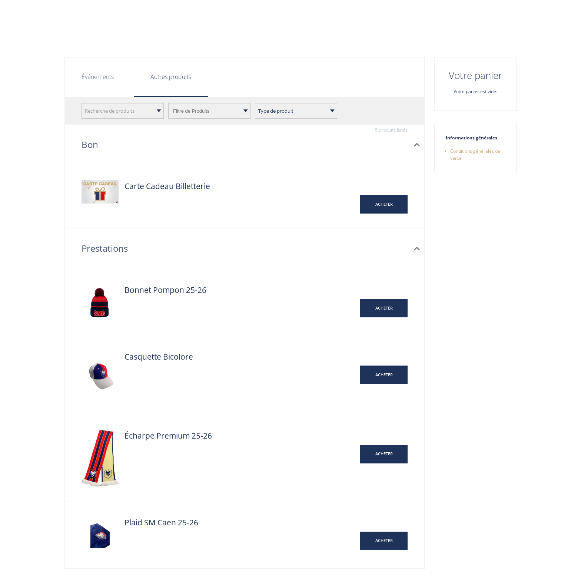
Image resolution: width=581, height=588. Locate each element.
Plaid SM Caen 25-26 (161, 522)
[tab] (171, 77)
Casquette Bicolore (158, 356)
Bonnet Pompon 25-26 (165, 290)
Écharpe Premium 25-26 (168, 435)
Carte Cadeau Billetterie (167, 186)
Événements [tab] (98, 77)
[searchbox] (209, 110)
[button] (384, 204)
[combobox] (122, 110)
